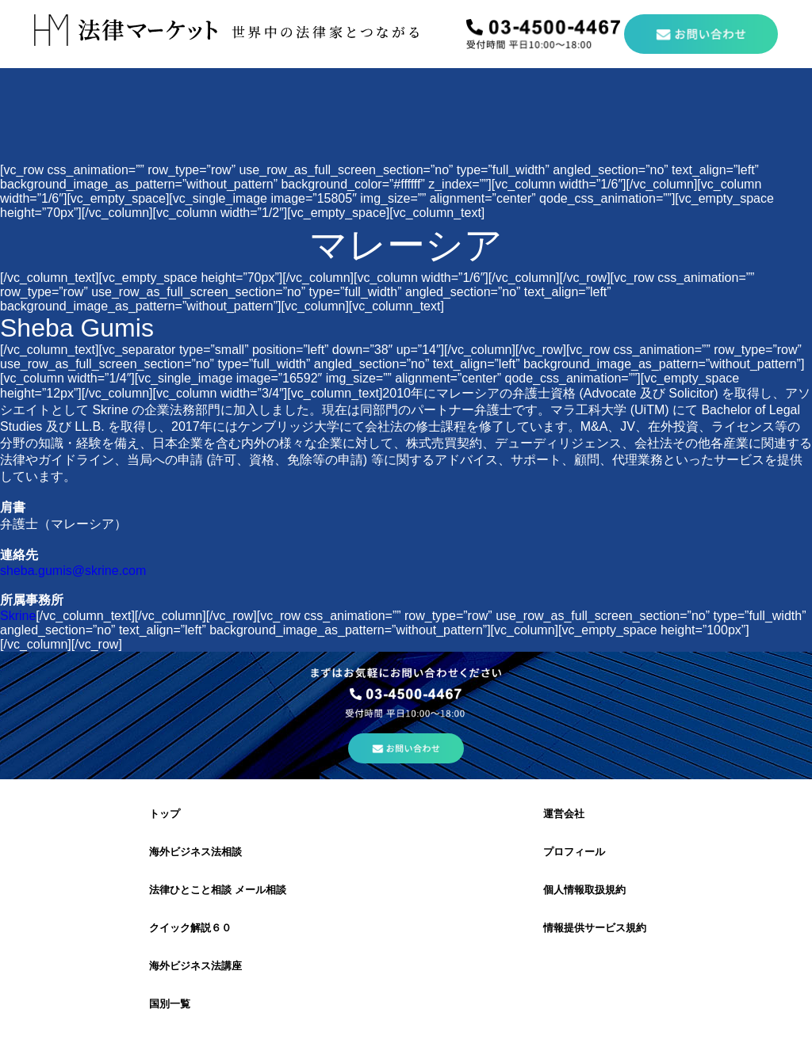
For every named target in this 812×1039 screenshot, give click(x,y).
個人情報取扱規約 (584, 890)
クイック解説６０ (190, 928)
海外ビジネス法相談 (195, 852)
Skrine (18, 615)
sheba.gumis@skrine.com (73, 570)
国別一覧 (169, 1004)
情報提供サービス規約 (594, 928)
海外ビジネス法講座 (195, 966)
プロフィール (574, 852)
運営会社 (563, 814)
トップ (164, 814)
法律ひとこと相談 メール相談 (217, 890)
